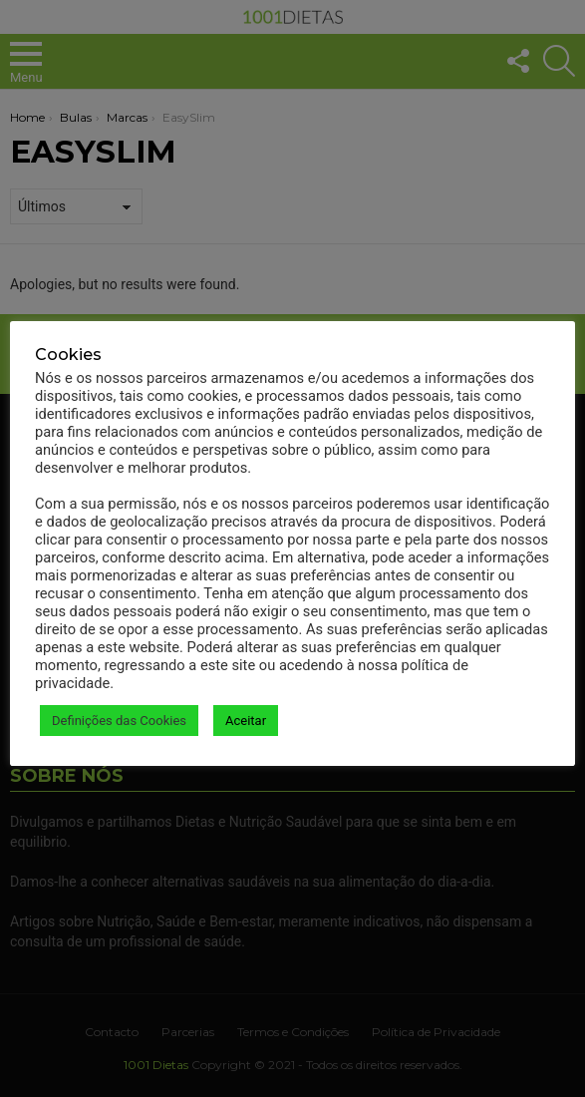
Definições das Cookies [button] (119, 720)
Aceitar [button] (245, 720)
